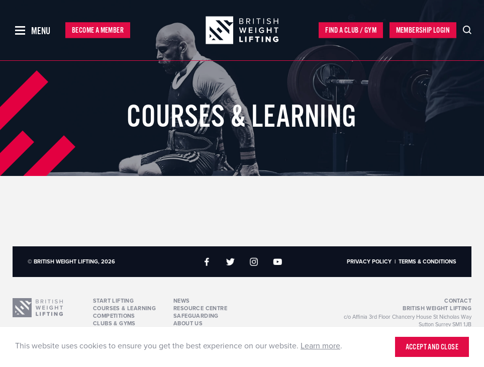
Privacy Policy (369, 261)
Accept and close (432, 347)
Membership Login (423, 30)
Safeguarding (196, 316)
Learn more (320, 346)
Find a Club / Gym (350, 30)
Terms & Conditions (427, 261)
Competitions (114, 316)
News (181, 301)
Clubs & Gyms (114, 323)
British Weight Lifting (437, 308)
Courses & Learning (124, 308)
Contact (457, 301)
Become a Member (98, 30)
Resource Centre (200, 308)
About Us (188, 323)
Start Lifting (113, 301)
